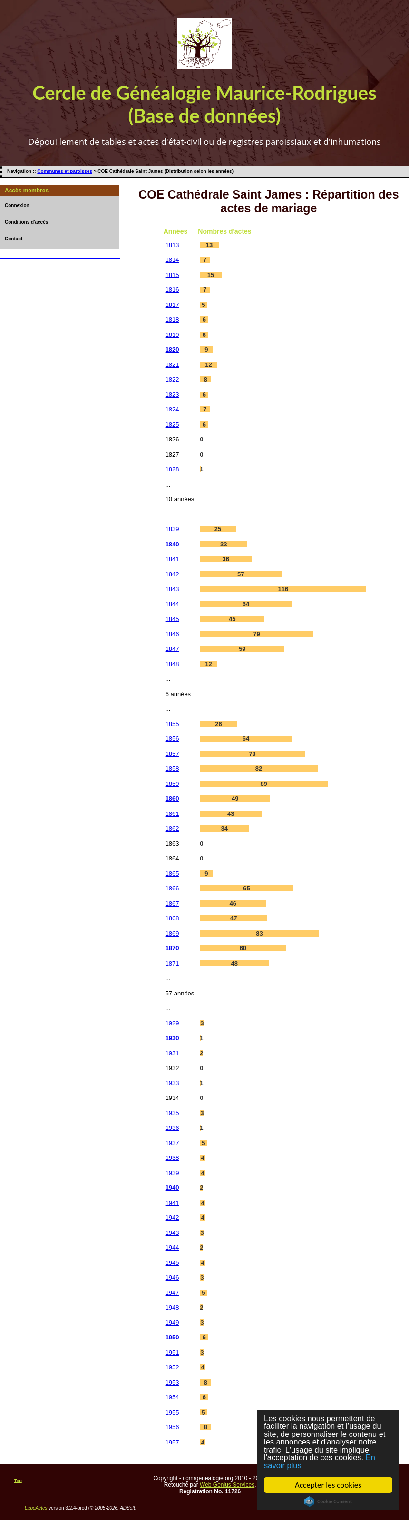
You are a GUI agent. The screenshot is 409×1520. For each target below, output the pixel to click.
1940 (172, 1187)
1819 (172, 334)
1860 (172, 798)
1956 (172, 1427)
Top (18, 1480)
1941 (172, 1202)
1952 (172, 1367)
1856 (172, 738)
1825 (172, 424)
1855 (172, 723)
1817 (172, 304)
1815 (172, 274)
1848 (172, 664)
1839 (172, 529)
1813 (172, 245)
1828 (172, 469)
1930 (172, 1038)
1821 (172, 364)
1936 (172, 1127)
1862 (172, 828)
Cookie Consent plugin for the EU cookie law (328, 1501)
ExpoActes (36, 1507)
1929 (172, 1023)
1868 (172, 918)
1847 (172, 648)
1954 (172, 1397)
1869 (172, 933)
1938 (172, 1157)
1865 (172, 873)
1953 (172, 1382)
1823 (172, 394)
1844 (172, 604)
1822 (172, 379)
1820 (172, 349)
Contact (13, 238)
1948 (172, 1307)
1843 (172, 589)
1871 (172, 963)
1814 (172, 259)
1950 (172, 1337)
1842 (172, 574)
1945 (172, 1262)
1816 (172, 289)
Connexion (17, 205)
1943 (172, 1232)
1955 (172, 1412)
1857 (172, 753)
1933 (172, 1083)
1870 (172, 948)
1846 (172, 634)
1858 (172, 768)
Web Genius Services (227, 1485)
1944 (172, 1247)
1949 (172, 1322)
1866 (172, 888)
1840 (172, 544)
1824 (172, 409)
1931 (172, 1053)
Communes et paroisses (64, 171)
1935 (172, 1113)
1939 (172, 1172)
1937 (172, 1143)
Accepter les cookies (328, 1485)
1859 (172, 783)
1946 (172, 1277)
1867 (172, 903)
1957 (172, 1442)
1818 (172, 319)
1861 (172, 813)
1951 (172, 1352)
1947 (172, 1292)
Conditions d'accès (26, 222)
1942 (172, 1217)
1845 (172, 618)
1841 (172, 559)
